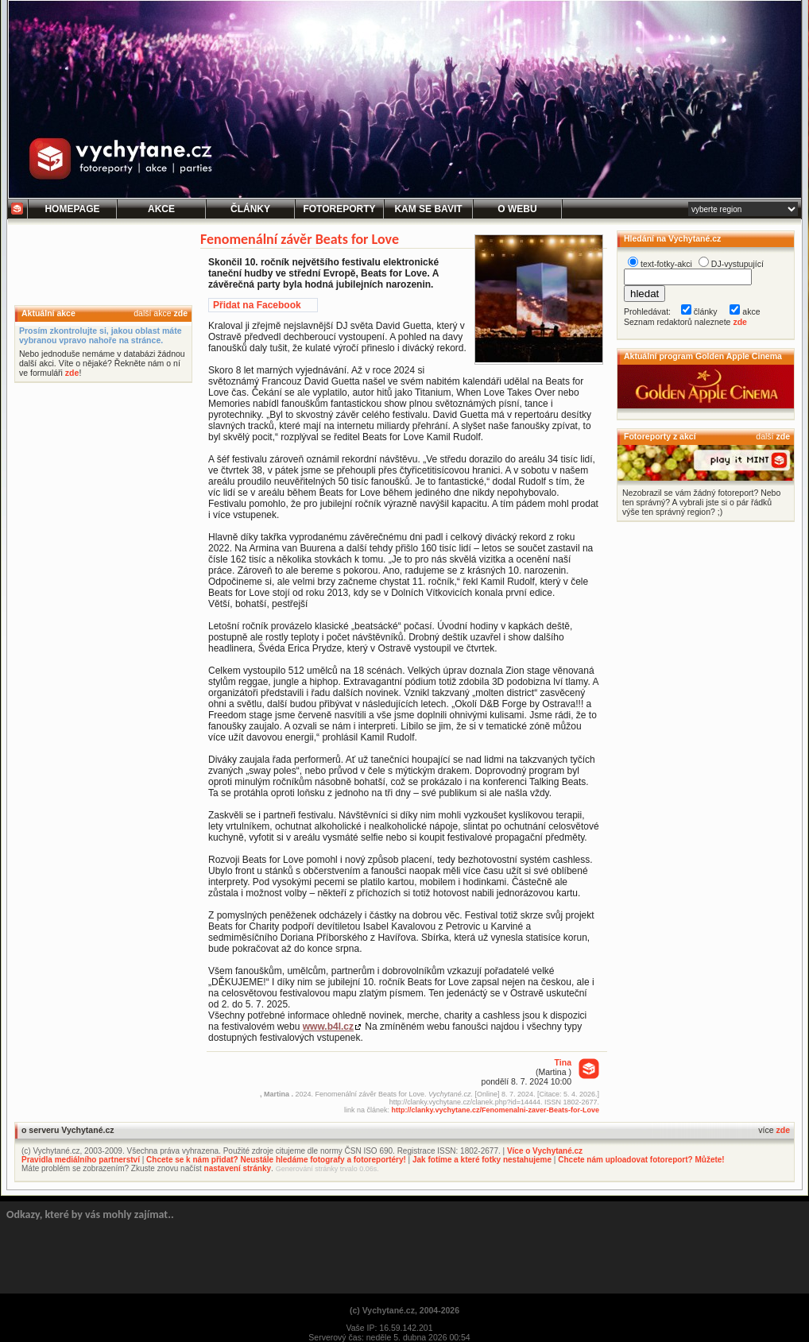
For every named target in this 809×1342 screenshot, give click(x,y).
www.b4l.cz (328, 1026)
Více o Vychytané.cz (545, 1151)
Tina (563, 1062)
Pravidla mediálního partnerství (80, 1159)
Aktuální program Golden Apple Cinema (703, 356)
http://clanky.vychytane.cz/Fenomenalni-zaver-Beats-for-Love (495, 1110)
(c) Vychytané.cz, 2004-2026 (404, 1310)
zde (180, 313)
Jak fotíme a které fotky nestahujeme (482, 1159)
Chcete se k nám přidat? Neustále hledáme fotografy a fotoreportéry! (276, 1159)
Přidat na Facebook (257, 305)
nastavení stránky (238, 1168)
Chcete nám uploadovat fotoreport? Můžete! (641, 1159)
